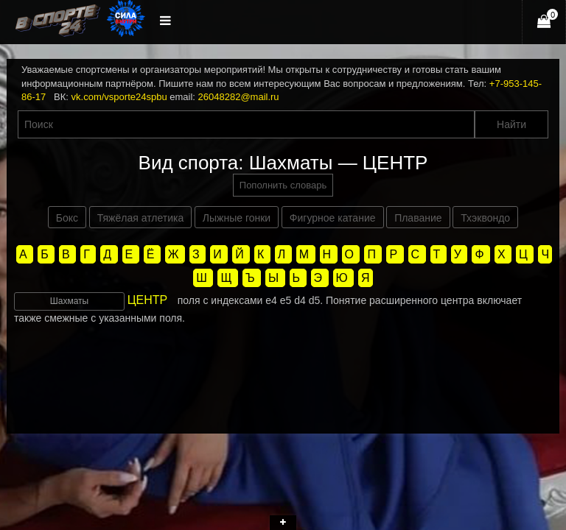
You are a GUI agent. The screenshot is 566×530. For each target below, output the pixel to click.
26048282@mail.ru (238, 96)
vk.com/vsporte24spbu (119, 96)
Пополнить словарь (283, 185)
